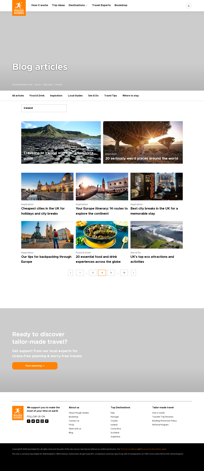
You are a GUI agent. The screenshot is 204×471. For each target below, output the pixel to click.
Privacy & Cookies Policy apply (153, 449)
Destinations (77, 5)
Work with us (75, 429)
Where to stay (131, 96)
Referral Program (160, 425)
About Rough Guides (79, 413)
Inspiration (56, 96)
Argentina (115, 437)
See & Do (93, 96)
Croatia (114, 421)
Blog (71, 433)
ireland (48, 85)
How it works (39, 5)
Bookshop (121, 5)
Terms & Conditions (129, 449)
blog (38, 85)
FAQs (71, 425)
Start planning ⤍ (34, 366)
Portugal (115, 417)
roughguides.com (22, 85)
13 (124, 273)
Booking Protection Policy (164, 421)
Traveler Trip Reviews (162, 417)
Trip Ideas (58, 5)
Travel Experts (101, 5)
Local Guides (75, 96)
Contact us (74, 421)
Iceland (114, 425)
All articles (18, 96)
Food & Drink (37, 96)
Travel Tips (110, 96)
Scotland (115, 433)
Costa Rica (116, 429)
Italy (113, 413)
